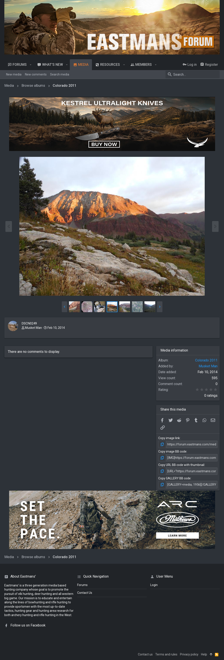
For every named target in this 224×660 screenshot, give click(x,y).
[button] (31, 65)
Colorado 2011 (206, 360)
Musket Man (33, 327)
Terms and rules (166, 653)
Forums (82, 584)
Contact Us (84, 592)
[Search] (192, 74)
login (154, 584)
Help (204, 653)
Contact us (145, 653)
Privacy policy (189, 653)
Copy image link (169, 438)
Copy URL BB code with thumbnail (181, 464)
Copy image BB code (172, 451)
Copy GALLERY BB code (174, 477)
